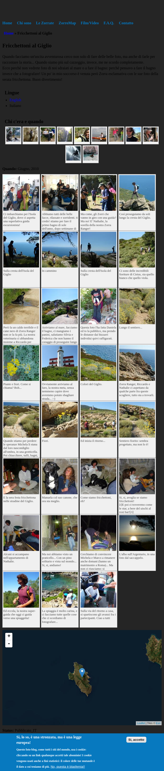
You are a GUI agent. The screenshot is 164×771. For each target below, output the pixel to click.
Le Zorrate (45, 23)
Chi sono (24, 23)
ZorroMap (67, 23)
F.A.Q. (108, 23)
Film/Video (90, 23)
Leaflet (141, 723)
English (15, 100)
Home (7, 23)
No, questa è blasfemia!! (68, 766)
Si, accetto (136, 739)
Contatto (126, 23)
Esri (158, 723)
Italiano (15, 106)
